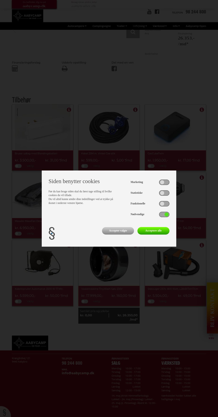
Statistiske (137, 192)
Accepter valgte (118, 230)
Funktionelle (138, 203)
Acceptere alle (153, 230)
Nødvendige (137, 214)
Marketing (137, 182)
